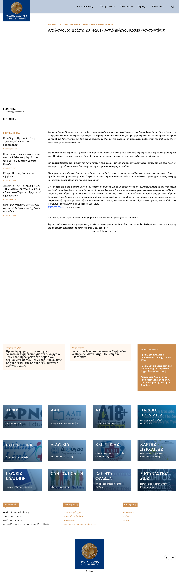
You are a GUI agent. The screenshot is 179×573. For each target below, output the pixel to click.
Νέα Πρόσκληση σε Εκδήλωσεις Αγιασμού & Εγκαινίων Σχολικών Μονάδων (21, 208)
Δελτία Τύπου (9, 168)
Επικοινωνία (11, 504)
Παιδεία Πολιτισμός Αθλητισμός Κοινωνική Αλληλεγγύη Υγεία (81, 25)
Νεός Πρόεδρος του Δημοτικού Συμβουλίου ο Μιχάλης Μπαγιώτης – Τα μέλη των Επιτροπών (99, 354)
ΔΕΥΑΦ (126, 520)
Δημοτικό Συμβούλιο (73, 516)
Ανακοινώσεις (9, 199)
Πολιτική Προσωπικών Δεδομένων (79, 524)
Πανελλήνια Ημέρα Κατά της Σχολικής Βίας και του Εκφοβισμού (19, 141)
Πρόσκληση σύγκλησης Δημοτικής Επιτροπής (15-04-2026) (156, 357)
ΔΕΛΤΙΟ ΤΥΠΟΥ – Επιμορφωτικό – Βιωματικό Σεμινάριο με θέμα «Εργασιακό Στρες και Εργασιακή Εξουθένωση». (22, 190)
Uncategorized (10, 149)
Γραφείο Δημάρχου (72, 512)
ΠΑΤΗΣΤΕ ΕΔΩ (55, 207)
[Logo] (89, 553)
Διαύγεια (127, 516)
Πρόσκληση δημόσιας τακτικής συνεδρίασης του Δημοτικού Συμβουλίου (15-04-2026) (156, 369)
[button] (172, 6)
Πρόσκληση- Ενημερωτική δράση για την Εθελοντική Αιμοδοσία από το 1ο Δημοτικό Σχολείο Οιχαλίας (22, 159)
